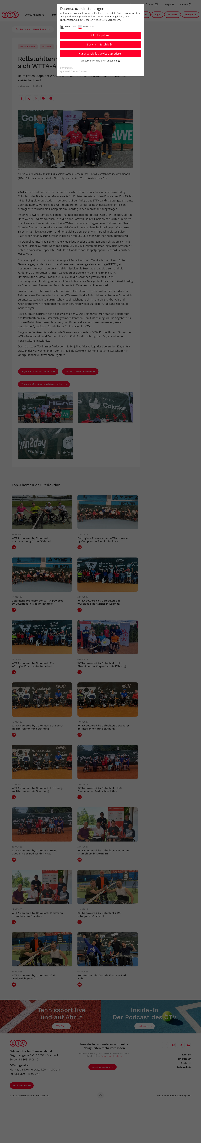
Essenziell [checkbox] (70, 26)
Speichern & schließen (100, 44)
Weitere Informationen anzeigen (100, 60)
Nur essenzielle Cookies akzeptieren (100, 53)
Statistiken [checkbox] (88, 26)
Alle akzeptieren (100, 35)
